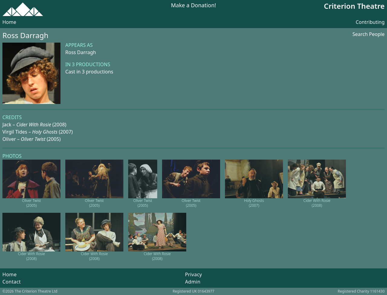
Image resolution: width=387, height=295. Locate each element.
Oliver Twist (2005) (31, 203)
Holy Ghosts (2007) (254, 203)
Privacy (193, 274)
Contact (11, 281)
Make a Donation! (193, 5)
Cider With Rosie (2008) (316, 203)
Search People (369, 34)
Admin (192, 281)
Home (9, 22)
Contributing (370, 22)
